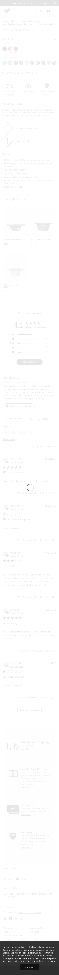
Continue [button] (29, 967)
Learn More (50, 961)
